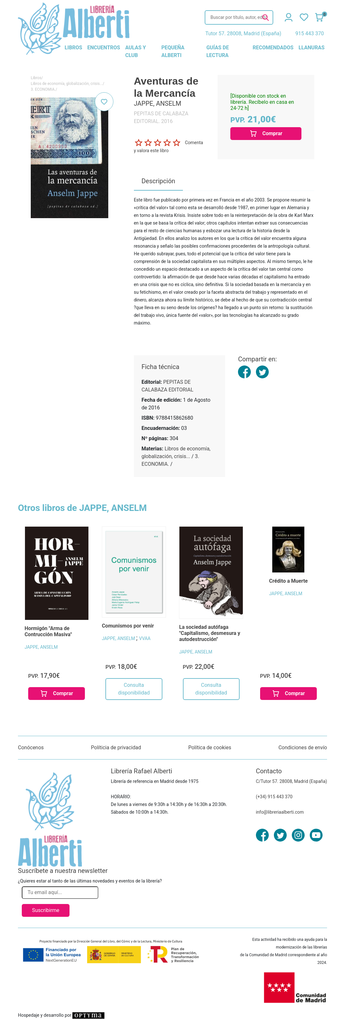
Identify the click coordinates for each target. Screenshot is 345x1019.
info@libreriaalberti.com (280, 812)
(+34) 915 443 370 (274, 796)
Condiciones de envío (302, 747)
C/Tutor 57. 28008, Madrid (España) (291, 781)
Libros (36, 78)
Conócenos (31, 747)
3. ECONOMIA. (43, 89)
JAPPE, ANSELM (41, 647)
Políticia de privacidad (116, 747)
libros (73, 48)
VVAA (145, 638)
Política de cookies (209, 747)
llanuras (311, 48)
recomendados (273, 48)
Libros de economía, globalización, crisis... (67, 83)
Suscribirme (45, 910)
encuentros (103, 48)
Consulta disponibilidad (134, 689)
